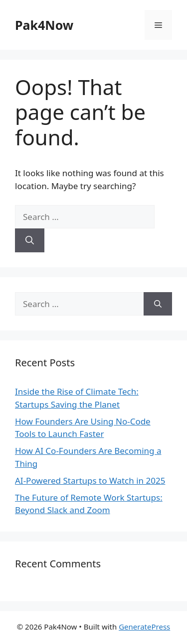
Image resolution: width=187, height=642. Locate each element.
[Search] (29, 240)
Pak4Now (44, 24)
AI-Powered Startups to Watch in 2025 (90, 480)
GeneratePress (144, 627)
